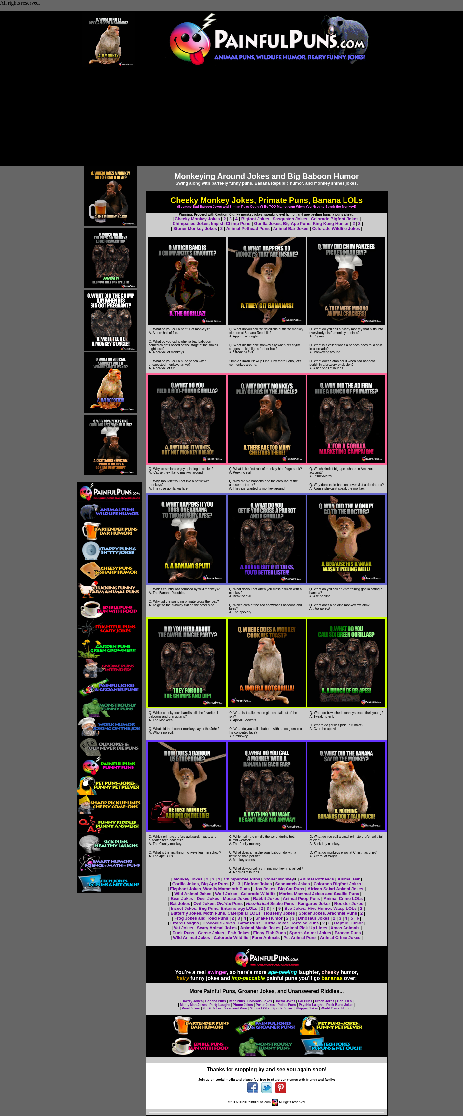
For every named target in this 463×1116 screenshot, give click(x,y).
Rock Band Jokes (339, 1005)
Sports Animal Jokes (310, 932)
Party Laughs (219, 1005)
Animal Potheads (317, 879)
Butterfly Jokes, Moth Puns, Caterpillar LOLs (215, 913)
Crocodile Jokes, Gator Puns (231, 923)
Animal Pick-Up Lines (305, 927)
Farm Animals (266, 937)
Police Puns (286, 1005)
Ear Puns (305, 1001)
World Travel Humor (336, 1008)
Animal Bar (349, 879)
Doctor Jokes (284, 1001)
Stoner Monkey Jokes (195, 228)
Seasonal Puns (235, 1008)
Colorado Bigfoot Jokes (335, 218)
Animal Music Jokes (260, 927)
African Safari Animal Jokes (335, 888)
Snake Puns (281, 903)
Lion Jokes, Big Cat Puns (278, 888)
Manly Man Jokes (193, 1005)
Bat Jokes (180, 903)
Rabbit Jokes (266, 898)
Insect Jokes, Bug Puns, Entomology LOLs (215, 908)
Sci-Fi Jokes (212, 1008)
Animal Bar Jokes (290, 228)
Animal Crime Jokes (340, 937)
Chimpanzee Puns (242, 879)
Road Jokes (191, 1008)
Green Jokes (324, 1001)
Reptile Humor (348, 923)
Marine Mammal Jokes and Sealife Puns (319, 893)
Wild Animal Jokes (192, 893)
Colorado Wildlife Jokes (336, 228)
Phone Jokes (243, 1005)
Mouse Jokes (236, 898)
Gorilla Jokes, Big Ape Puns (200, 883)
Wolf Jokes (226, 893)
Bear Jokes (182, 898)
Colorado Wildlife (259, 893)
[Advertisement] (231, 117)
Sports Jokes (282, 1008)
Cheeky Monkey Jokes (197, 218)
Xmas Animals (345, 927)
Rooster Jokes (348, 903)
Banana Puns (215, 1001)
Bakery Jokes (192, 1001)
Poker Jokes (265, 1005)
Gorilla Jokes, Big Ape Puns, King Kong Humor (301, 223)
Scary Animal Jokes (217, 927)
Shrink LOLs (260, 1008)
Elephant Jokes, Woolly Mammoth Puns (210, 888)
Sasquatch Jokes (290, 218)
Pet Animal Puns (299, 937)
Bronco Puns (348, 932)
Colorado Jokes (259, 1001)
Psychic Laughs (311, 1005)
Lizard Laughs (184, 923)
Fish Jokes (238, 932)
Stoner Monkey (279, 879)
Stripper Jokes (307, 1008)
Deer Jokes (208, 898)
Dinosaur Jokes (314, 918)
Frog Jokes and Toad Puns (202, 918)
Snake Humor (269, 918)
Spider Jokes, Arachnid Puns (328, 913)
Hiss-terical (257, 903)
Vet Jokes (183, 927)
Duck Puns (183, 932)
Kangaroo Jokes (314, 903)
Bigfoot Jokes (255, 218)
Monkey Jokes (188, 879)
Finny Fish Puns (269, 932)
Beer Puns (237, 1001)
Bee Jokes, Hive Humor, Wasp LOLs (320, 908)
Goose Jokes (211, 932)
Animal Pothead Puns (248, 228)
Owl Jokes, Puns (218, 903)
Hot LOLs (344, 1001)
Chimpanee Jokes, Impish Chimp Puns (211, 223)
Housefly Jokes (279, 913)
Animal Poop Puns (301, 898)
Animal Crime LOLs (343, 898)
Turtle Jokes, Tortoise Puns (291, 923)
